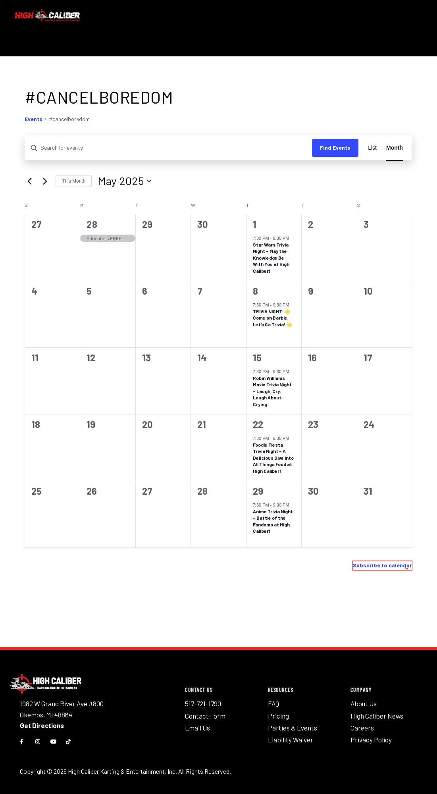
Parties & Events (292, 724)
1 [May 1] (255, 224)
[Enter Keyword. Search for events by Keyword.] (168, 147)
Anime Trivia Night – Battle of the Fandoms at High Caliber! (273, 521)
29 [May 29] (258, 491)
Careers (362, 724)
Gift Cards (403, 46)
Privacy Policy (371, 735)
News (372, 46)
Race (101, 46)
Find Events (335, 147)
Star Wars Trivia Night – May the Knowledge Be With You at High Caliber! (271, 258)
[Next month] (45, 181)
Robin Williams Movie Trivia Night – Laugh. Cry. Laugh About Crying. (272, 391)
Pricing (339, 46)
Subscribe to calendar (382, 565)
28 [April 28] (92, 224)
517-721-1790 (203, 703)
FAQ (273, 703)
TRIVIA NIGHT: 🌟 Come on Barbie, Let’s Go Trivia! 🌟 (272, 317)
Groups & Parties (296, 46)
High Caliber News (376, 714)
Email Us (197, 724)
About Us (363, 703)
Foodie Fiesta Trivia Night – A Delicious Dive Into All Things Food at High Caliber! (273, 458)
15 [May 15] (257, 357)
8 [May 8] (255, 291)
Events (33, 119)
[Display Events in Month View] (394, 147)
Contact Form (205, 714)
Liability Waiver (290, 735)
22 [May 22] (258, 424)
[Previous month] (29, 181)
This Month (73, 181)
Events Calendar (232, 46)
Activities (137, 46)
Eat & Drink (182, 46)
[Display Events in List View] (372, 147)
